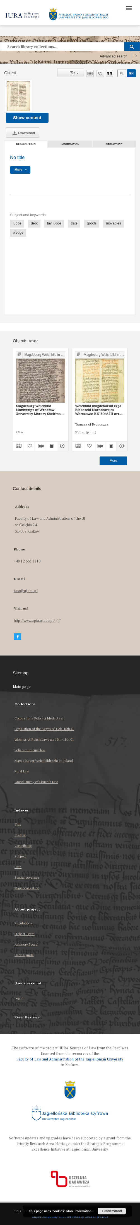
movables (113, 223)
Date (18, 867)
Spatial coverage (27, 877)
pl (122, 73)
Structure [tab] (114, 144)
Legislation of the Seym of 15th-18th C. (44, 729)
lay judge (54, 223)
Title (18, 824)
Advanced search (113, 56)
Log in (19, 998)
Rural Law (22, 771)
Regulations (23, 923)
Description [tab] (26, 144)
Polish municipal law (30, 750)
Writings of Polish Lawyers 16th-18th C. (44, 739)
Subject (20, 856)
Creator (20, 835)
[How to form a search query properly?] (136, 56)
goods (91, 223)
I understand (112, 1211)
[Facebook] (17, 636)
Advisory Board (26, 944)
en (131, 73)
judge (17, 223)
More (113, 461)
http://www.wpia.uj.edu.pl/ (37, 620)
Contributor (23, 846)
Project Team (25, 934)
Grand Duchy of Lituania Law (36, 782)
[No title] (18, 96)
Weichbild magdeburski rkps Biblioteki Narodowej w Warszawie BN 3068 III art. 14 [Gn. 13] (98, 410)
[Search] (132, 46)
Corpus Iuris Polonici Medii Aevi (39, 718)
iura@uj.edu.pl (26, 590)
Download (22, 133)
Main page (22, 686)
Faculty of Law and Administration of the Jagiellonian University (70, 1059)
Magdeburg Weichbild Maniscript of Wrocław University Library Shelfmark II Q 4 (40, 410)
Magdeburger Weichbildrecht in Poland (44, 760)
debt (34, 223)
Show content (27, 117)
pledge (18, 233)
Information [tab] (70, 144)
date (74, 223)
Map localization (27, 888)
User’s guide (24, 955)
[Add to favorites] (100, 73)
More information (78, 1211)
